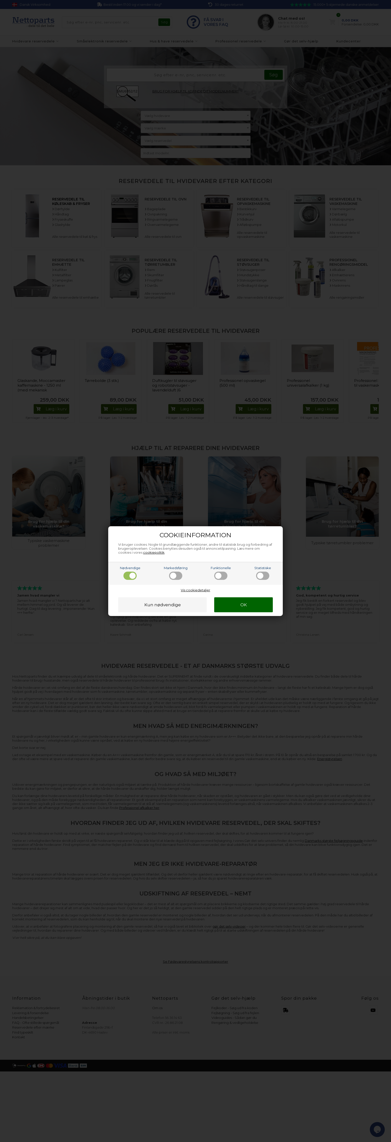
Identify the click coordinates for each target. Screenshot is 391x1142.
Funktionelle (221, 573)
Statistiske (262, 573)
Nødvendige (130, 573)
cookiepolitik (154, 552)
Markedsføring (176, 573)
